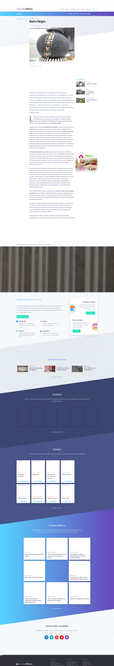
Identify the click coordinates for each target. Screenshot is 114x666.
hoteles (62, 9)
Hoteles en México (55, 664)
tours (78, 9)
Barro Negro (47, 244)
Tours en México (71, 664)
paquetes (73, 9)
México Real (86, 662)
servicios (82, 14)
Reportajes (40, 244)
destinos (67, 9)
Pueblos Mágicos (87, 664)
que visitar (87, 14)
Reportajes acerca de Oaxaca (22, 19)
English (93, 9)
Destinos (30, 244)
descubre (88, 9)
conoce (82, 9)
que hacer (76, 14)
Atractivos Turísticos (72, 662)
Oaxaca (19, 14)
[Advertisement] (86, 128)
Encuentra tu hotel (23, 316)
